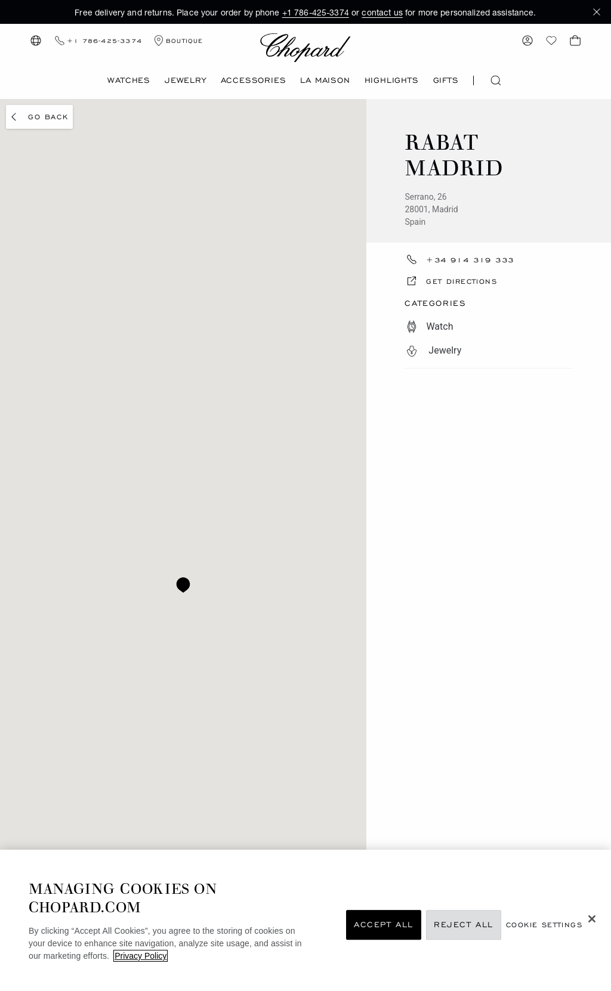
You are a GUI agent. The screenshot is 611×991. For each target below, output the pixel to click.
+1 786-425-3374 (315, 12)
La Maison (325, 80)
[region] (305, 920)
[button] (597, 12)
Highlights (392, 80)
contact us (382, 12)
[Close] (592, 919)
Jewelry (185, 80)
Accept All (383, 925)
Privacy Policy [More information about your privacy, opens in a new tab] (140, 956)
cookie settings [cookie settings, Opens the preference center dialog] (544, 925)
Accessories (253, 80)
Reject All (463, 925)
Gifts (446, 80)
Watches (128, 80)
